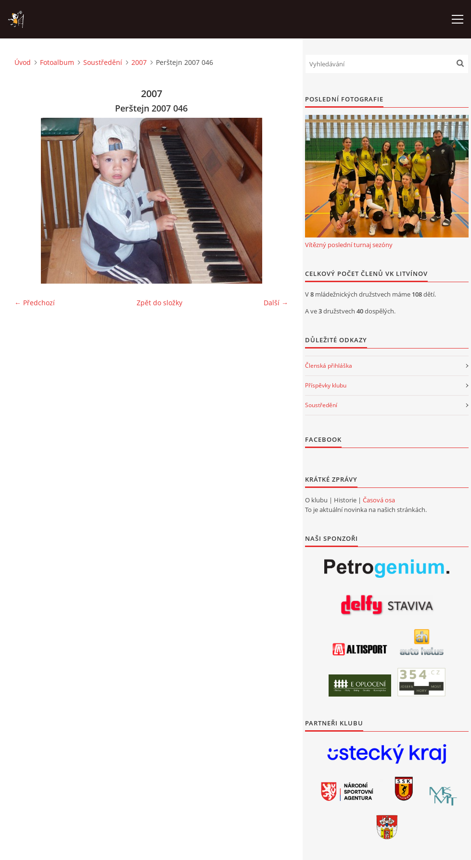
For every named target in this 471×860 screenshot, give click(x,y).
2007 (139, 62)
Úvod (22, 62)
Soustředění (102, 62)
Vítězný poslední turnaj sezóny (349, 244)
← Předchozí (34, 302)
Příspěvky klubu (325, 385)
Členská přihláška (328, 365)
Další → (276, 302)
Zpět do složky (159, 302)
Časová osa (379, 500)
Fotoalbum (57, 62)
